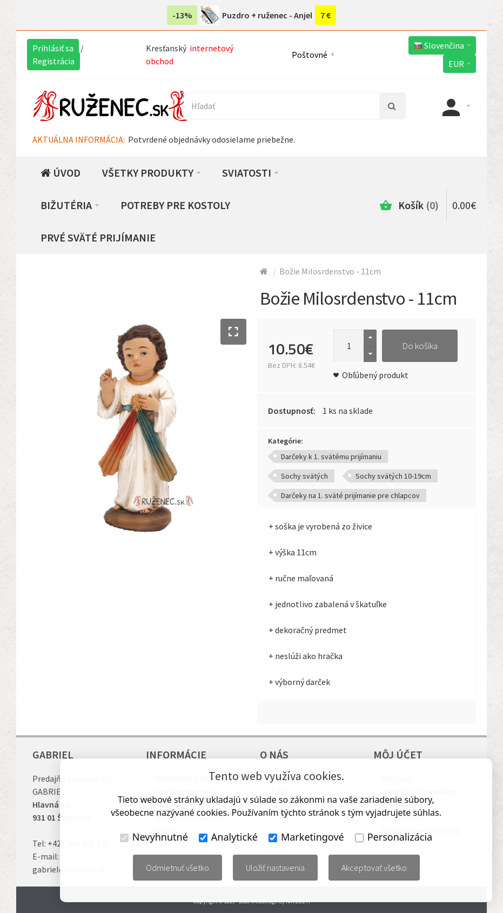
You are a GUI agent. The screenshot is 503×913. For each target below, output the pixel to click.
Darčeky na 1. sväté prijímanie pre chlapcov (350, 495)
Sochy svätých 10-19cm (393, 476)
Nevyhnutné (154, 836)
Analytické (228, 836)
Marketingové (306, 836)
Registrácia (53, 61)
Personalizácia (393, 836)
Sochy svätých (304, 476)
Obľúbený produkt (375, 375)
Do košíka (420, 346)
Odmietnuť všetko (177, 867)
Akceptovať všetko (374, 867)
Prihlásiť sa (52, 48)
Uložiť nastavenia (275, 867)
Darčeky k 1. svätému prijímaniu (331, 456)
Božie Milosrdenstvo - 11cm (330, 271)
